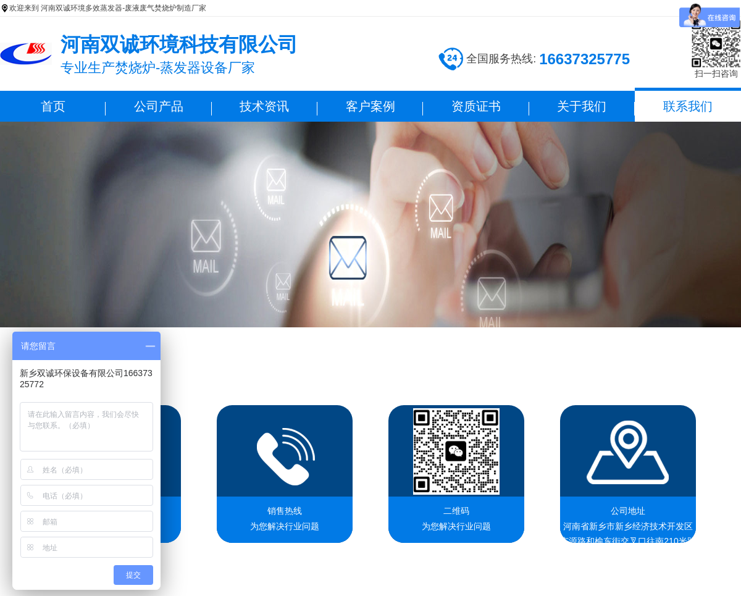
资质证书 (476, 106)
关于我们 (581, 106)
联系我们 (688, 106)
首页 (53, 106)
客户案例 (370, 106)
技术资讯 (264, 106)
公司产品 (158, 106)
